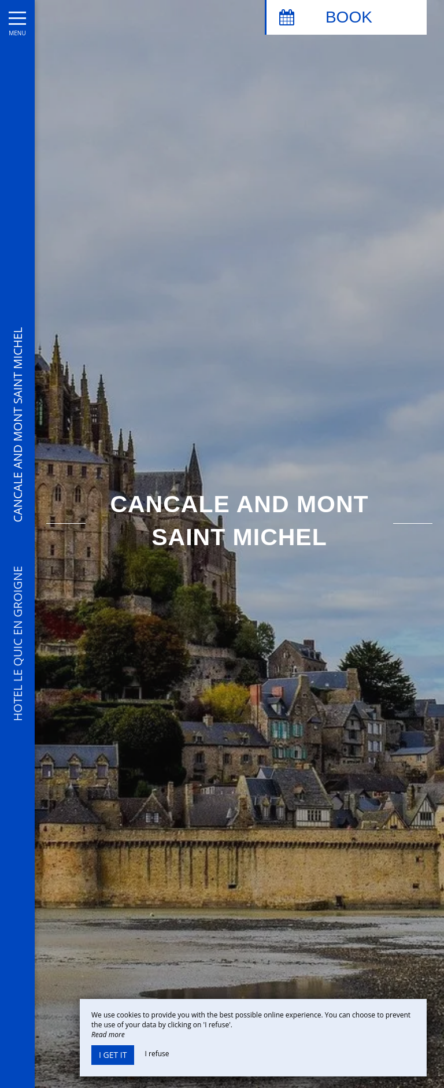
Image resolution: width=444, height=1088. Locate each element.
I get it (113, 1054)
